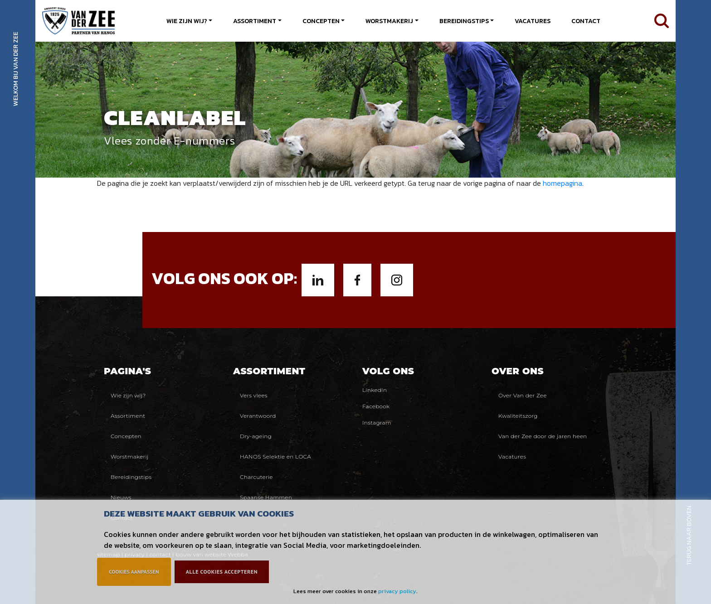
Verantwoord (258, 415)
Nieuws (121, 497)
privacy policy (397, 591)
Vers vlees (254, 395)
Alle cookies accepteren (222, 571)
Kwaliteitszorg (518, 415)
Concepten (321, 21)
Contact (585, 21)
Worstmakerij (389, 21)
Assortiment (254, 21)
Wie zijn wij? (186, 21)
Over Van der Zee (522, 395)
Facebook (376, 406)
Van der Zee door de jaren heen (542, 436)
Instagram (376, 422)
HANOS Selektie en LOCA (275, 456)
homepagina (562, 183)
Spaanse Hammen (266, 497)
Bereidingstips (464, 21)
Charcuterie (256, 477)
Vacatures (532, 21)
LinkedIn (374, 390)
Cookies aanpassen (134, 571)
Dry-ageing (256, 436)
